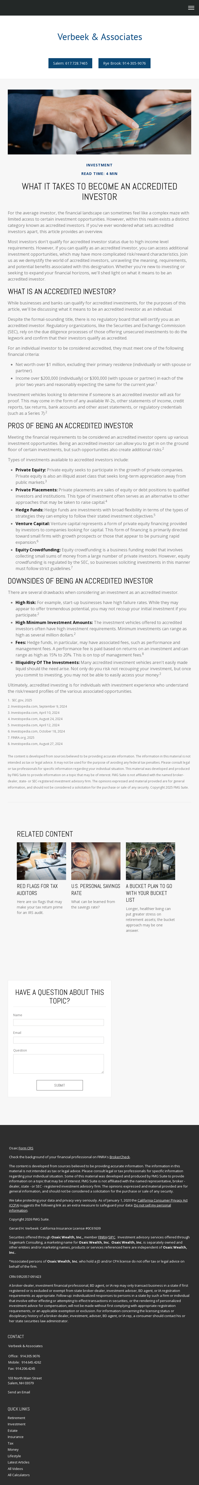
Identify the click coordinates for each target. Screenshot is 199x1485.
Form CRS (24, 1145)
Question (20, 1050)
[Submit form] (60, 1085)
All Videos (15, 1455)
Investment (16, 1410)
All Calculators (19, 1461)
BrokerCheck (118, 1154)
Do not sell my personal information (161, 1203)
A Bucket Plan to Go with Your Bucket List (153, 891)
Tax (10, 1429)
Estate (13, 1417)
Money (13, 1436)
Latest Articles (19, 1448)
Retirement (16, 1404)
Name (17, 1014)
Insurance (16, 1423)
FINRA (101, 1230)
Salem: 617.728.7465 (70, 63)
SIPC (110, 1230)
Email (17, 1032)
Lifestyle (14, 1442)
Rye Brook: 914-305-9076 (124, 63)
